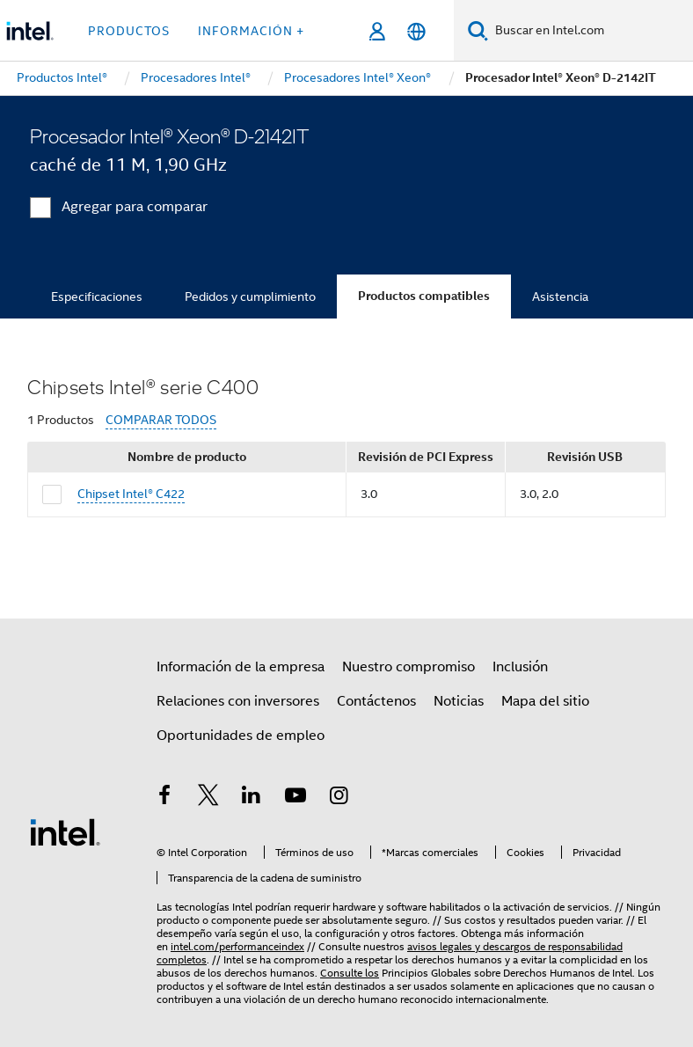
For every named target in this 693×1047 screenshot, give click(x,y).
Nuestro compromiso (408, 667)
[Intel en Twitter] (208, 798)
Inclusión (520, 667)
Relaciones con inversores (238, 701)
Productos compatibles (424, 296)
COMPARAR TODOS (161, 420)
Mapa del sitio (545, 701)
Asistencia (560, 296)
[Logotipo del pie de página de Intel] (65, 831)
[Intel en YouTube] (295, 798)
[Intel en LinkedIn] (251, 798)
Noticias (459, 701)
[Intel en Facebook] (164, 798)
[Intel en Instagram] (339, 798)
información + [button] (251, 31)
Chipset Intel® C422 (131, 494)
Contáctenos (376, 701)
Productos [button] (129, 31)
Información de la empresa (241, 667)
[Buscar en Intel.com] (590, 30)
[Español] (416, 31)
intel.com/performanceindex (237, 946)
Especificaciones (96, 296)
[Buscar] (478, 30)
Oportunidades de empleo (241, 735)
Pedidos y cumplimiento (250, 296)
